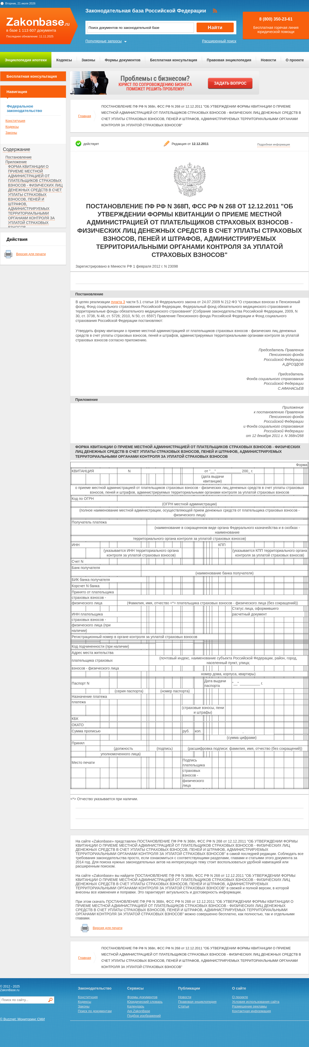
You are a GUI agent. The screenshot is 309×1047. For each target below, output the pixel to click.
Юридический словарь (145, 1002)
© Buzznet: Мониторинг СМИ (22, 1019)
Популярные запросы (103, 41)
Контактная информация (251, 1011)
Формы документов (122, 60)
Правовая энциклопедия (229, 60)
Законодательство (94, 988)
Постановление (18, 157)
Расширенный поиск (219, 41)
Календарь (135, 1006)
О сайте (239, 988)
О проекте (295, 60)
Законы (88, 60)
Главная (84, 116)
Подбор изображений (144, 1016)
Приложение (16, 162)
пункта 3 (118, 302)
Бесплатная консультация (173, 60)
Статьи (183, 1006)
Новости (268, 60)
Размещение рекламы (249, 1006)
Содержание (16, 149)
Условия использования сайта (255, 1002)
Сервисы (135, 988)
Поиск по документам (95, 1011)
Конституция (15, 121)
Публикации (189, 988)
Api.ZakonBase (138, 1011)
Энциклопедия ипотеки (26, 60)
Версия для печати (31, 254)
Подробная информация (273, 144)
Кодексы (64, 60)
